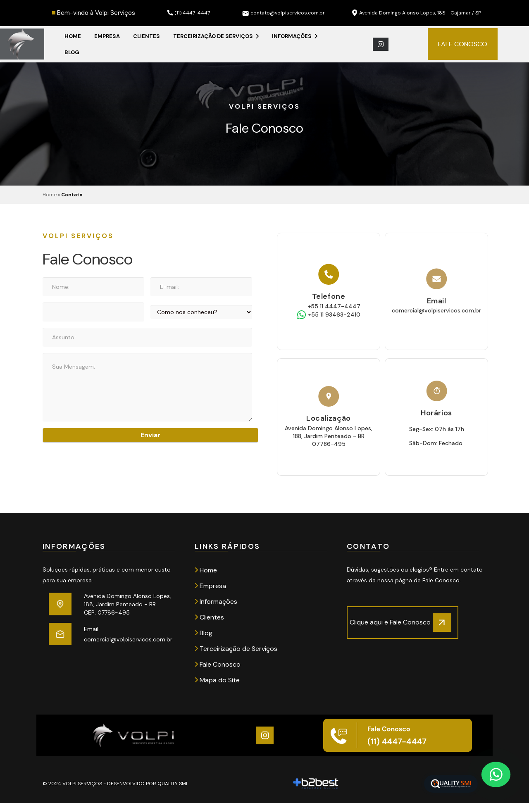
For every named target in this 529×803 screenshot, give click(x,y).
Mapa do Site (217, 680)
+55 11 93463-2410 (334, 314)
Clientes (146, 36)
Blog (71, 52)
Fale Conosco (218, 664)
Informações (294, 36)
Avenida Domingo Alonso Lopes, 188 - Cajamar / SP (416, 13)
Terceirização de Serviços (216, 36)
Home (72, 36)
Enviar (150, 435)
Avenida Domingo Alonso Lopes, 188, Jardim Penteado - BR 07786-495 (328, 436)
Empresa (107, 36)
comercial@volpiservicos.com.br (436, 310)
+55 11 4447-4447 (333, 306)
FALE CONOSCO (462, 44)
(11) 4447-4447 (188, 13)
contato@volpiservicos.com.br (283, 13)
